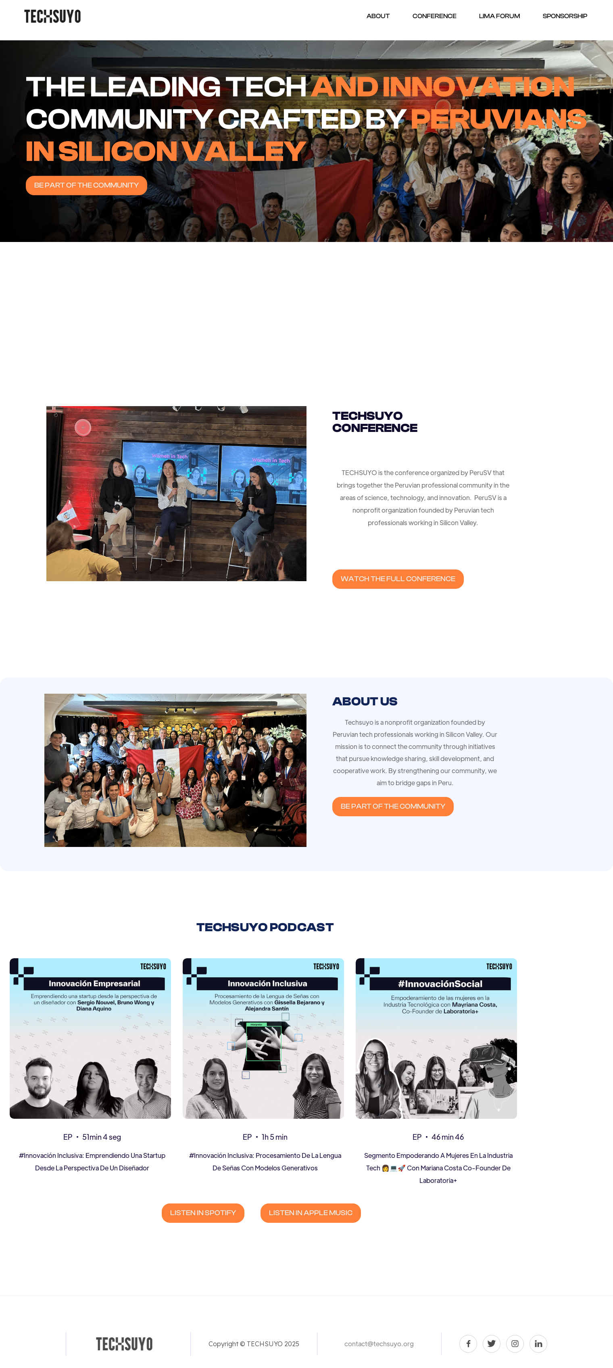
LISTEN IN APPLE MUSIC (310, 1213)
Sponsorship (565, 16)
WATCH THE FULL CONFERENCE (398, 579)
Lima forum (499, 16)
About (378, 16)
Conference (435, 16)
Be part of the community (86, 185)
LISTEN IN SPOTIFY (203, 1213)
